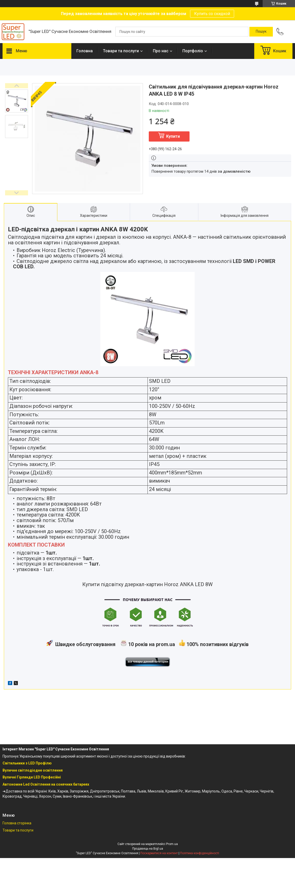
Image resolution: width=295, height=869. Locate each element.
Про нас (160, 50)
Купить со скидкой (212, 13)
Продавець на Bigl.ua (147, 848)
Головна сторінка (17, 823)
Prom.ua (172, 844)
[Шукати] (261, 31)
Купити (173, 136)
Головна (84, 50)
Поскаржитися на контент (159, 853)
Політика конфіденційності (199, 853)
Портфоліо (192, 50)
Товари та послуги (121, 50)
